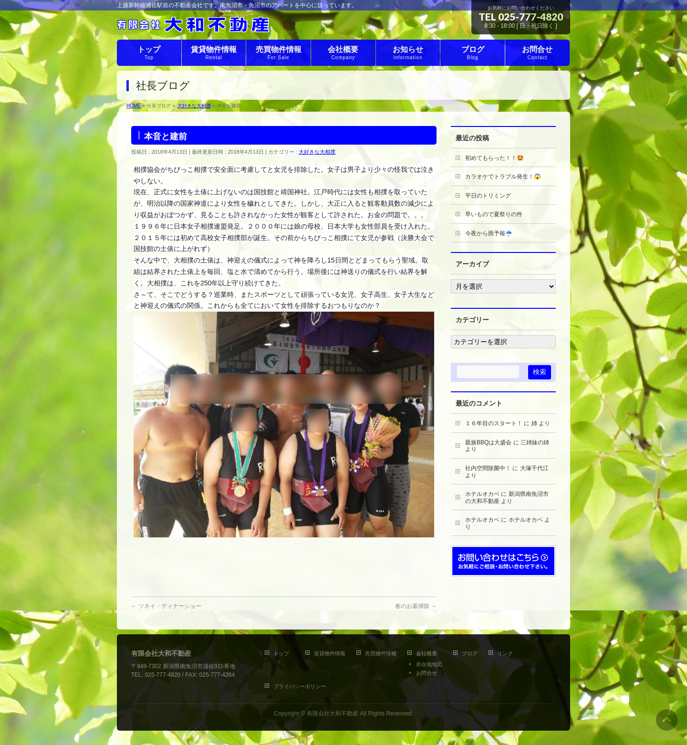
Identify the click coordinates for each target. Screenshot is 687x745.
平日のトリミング (488, 195)
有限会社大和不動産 (332, 713)
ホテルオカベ (482, 494)
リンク (505, 653)
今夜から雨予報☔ (488, 233)
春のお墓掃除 (416, 606)
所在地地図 (429, 664)
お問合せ (426, 673)
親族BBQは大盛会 (488, 442)
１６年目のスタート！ (493, 423)
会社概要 (426, 653)
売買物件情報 (380, 653)
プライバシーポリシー (299, 686)
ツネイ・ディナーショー (166, 606)
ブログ (470, 653)
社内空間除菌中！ (488, 468)
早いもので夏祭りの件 (493, 214)
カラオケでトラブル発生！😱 (503, 176)
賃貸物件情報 (329, 653)
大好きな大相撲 (317, 152)
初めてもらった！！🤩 (494, 158)
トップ (283, 653)
